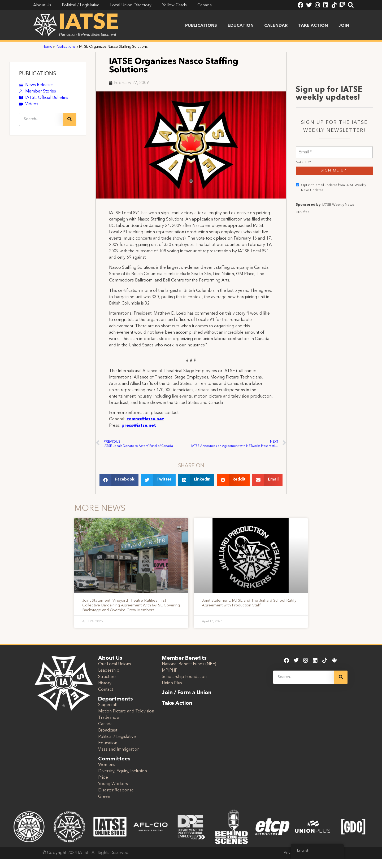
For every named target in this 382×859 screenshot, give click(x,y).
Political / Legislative (117, 737)
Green (104, 797)
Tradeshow (109, 718)
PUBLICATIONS (37, 74)
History (104, 683)
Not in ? (303, 253)
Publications (201, 26)
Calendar (276, 26)
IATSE (88, 23)
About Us (110, 658)
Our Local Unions (114, 664)
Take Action (313, 26)
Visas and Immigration (119, 749)
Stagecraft (108, 705)
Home (47, 47)
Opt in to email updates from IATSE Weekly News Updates (331, 278)
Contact (105, 690)
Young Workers (113, 784)
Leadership (108, 670)
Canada (105, 724)
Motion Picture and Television (126, 711)
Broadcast (107, 730)
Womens (106, 765)
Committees (114, 759)
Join (343, 26)
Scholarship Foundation (184, 677)
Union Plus (172, 683)
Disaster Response (116, 790)
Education (241, 26)
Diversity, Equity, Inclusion (122, 771)
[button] (118, 480)
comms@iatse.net (145, 419)
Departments (115, 699)
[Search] (69, 119)
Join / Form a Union (186, 692)
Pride (103, 778)
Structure (107, 677)
